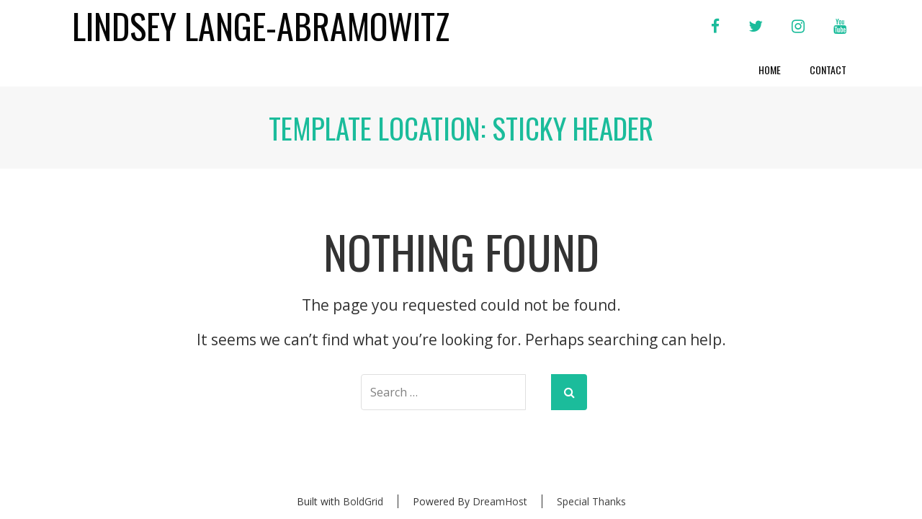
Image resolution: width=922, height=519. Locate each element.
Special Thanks (591, 501)
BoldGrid (363, 501)
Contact (828, 69)
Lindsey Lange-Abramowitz (260, 26)
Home (769, 69)
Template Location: (461, 127)
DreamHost (500, 501)
